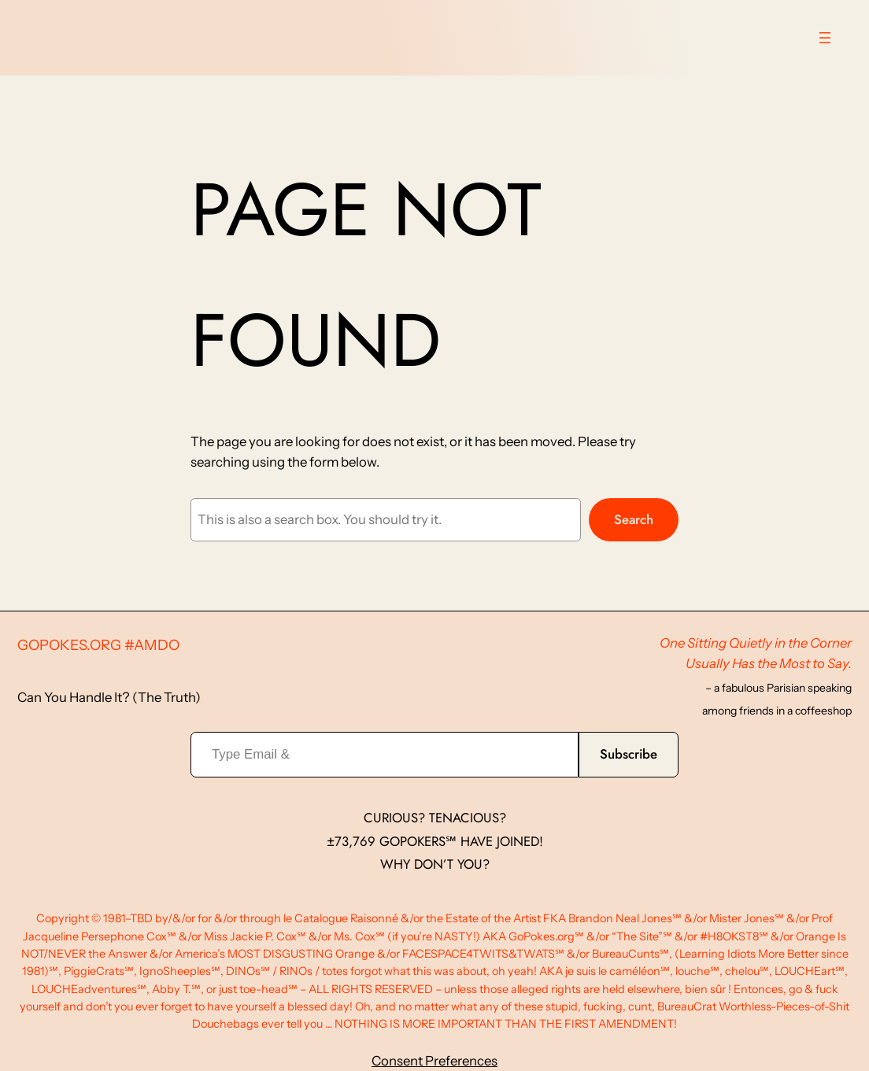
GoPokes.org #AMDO (98, 645)
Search (633, 519)
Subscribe (628, 753)
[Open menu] (824, 37)
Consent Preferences (434, 1061)
